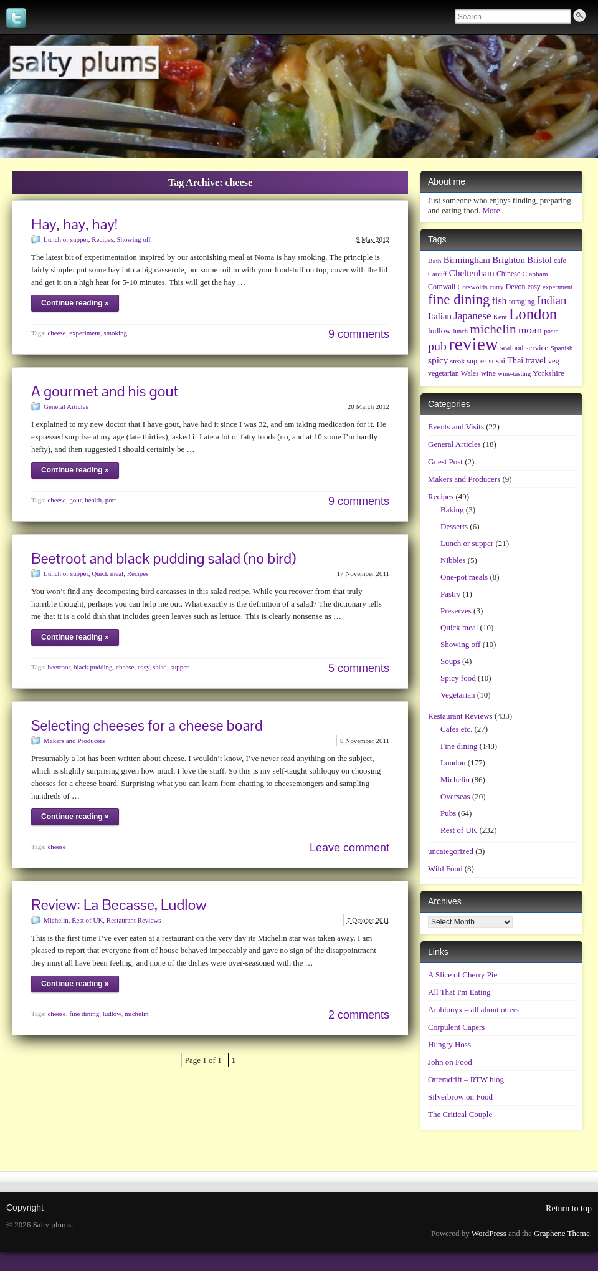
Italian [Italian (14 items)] (440, 316)
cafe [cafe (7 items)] (560, 260)
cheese (56, 333)
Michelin (56, 920)
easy (144, 667)
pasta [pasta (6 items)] (551, 331)
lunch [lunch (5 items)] (460, 331)
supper (179, 667)
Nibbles (452, 560)
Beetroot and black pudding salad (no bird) (163, 558)
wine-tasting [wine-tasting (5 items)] (514, 373)
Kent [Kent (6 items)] (500, 316)
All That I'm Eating (459, 992)
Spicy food (458, 678)
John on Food (450, 1062)
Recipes (102, 239)
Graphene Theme (562, 1233)
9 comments (358, 334)
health (93, 500)
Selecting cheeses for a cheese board (147, 725)
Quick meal (107, 573)
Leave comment (349, 848)
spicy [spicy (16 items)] (438, 360)
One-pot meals (464, 577)
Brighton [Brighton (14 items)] (508, 260)
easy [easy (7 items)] (534, 286)
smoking (115, 333)
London (452, 762)
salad (160, 667)
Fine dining (459, 746)
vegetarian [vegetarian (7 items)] (443, 373)
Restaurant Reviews (134, 920)
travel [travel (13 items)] (535, 360)
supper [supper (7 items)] (476, 361)
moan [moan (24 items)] (530, 330)
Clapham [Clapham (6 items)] (535, 273)
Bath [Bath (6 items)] (435, 260)
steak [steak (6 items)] (457, 361)
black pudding (93, 667)
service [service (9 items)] (536, 347)
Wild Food (445, 868)
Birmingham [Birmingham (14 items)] (467, 260)
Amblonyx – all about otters (473, 1009)
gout (75, 500)
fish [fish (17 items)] (499, 300)
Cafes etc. (456, 729)
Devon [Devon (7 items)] (516, 286)
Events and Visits (456, 426)
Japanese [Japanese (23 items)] (472, 316)
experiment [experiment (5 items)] (557, 287)
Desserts (454, 526)
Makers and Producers (74, 740)
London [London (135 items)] (533, 313)
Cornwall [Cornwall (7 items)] (441, 286)
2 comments (358, 1015)
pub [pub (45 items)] (437, 346)
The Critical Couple (460, 1114)
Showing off (133, 239)
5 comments (358, 668)
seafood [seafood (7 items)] (511, 347)
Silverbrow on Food (460, 1096)
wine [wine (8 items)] (488, 373)
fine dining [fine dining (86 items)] (459, 299)
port (110, 500)
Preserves (456, 610)
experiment (84, 333)
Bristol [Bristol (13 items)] (539, 260)
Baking (452, 509)
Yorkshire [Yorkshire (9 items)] (548, 373)
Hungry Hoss (449, 1044)
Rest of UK (87, 920)
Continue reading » (75, 303)
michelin (137, 1013)
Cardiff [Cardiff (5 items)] (437, 274)
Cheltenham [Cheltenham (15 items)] (472, 273)
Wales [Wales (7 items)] (470, 373)
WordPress (489, 1233)
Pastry (450, 593)
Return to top (569, 1208)
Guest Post (445, 461)
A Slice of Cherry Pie (462, 974)
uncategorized (450, 851)
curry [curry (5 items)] (496, 287)
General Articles (66, 406)
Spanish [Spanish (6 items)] (561, 348)
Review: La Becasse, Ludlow (119, 904)
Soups (450, 661)
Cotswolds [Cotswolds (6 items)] (473, 286)
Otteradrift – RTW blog (466, 1079)
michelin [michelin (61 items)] (493, 329)
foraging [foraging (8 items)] (522, 301)
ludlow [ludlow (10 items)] (439, 330)
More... (494, 210)
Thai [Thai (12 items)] (515, 360)
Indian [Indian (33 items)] (551, 300)
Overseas (455, 796)
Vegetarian (457, 694)
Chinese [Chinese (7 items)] (508, 273)
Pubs (448, 813)
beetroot (58, 667)
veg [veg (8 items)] (553, 361)
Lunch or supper (66, 239)
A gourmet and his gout (104, 391)
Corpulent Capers (456, 1027)
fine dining (84, 1013)
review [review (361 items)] (473, 344)
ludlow (112, 1013)
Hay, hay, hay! (74, 224)
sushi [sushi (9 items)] (496, 360)
